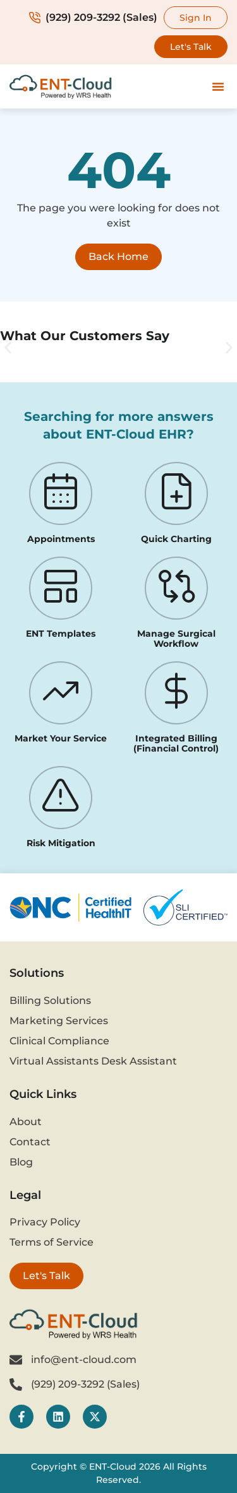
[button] (218, 86)
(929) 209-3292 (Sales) (93, 17)
